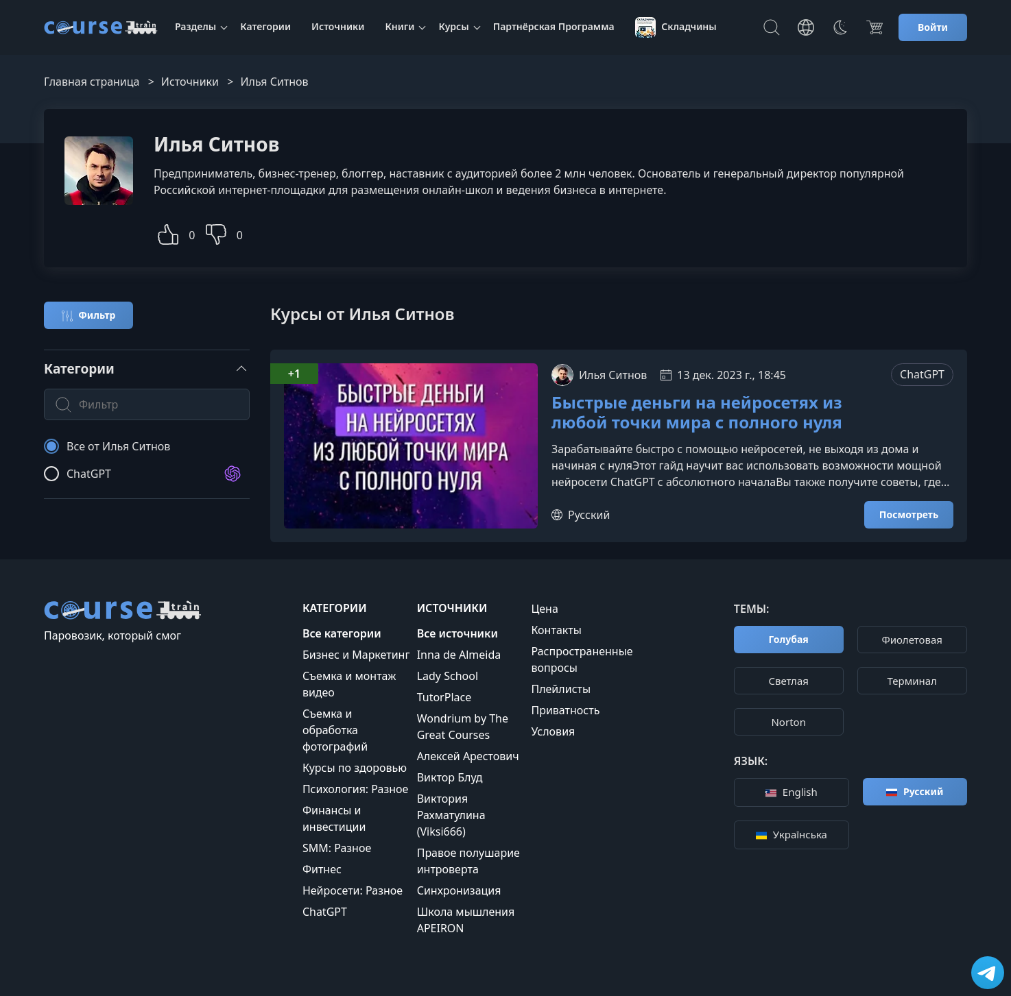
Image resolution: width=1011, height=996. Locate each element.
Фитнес (322, 869)
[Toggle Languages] (806, 27)
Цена (544, 608)
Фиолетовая (911, 639)
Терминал (912, 681)
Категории (265, 26)
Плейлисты (561, 688)
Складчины (676, 27)
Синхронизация (459, 890)
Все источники (457, 633)
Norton (788, 722)
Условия (553, 731)
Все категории (341, 633)
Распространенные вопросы (581, 659)
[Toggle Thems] (840, 27)
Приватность (565, 710)
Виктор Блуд (450, 777)
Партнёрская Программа (554, 26)
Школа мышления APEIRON (466, 920)
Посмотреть (908, 514)
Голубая (789, 639)
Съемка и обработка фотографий (335, 730)
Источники (337, 26)
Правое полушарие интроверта (468, 861)
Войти (933, 27)
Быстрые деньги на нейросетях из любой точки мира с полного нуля (696, 413)
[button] (168, 233)
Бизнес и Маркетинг (356, 654)
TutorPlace (444, 697)
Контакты (556, 629)
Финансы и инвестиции (334, 818)
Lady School (447, 675)
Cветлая (789, 681)
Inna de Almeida (459, 654)
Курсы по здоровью (354, 767)
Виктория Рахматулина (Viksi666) (451, 815)
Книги (399, 26)
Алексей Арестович (468, 756)
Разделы (195, 26)
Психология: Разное (355, 789)
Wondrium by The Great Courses (462, 726)
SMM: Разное (336, 847)
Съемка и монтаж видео (349, 684)
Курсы (453, 26)
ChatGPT (922, 374)
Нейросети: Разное (352, 890)
